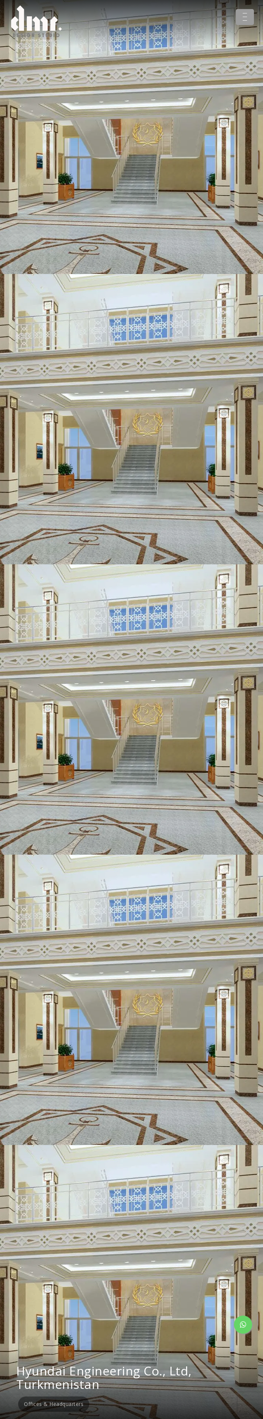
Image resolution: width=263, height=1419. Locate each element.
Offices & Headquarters (53, 1403)
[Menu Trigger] (245, 17)
